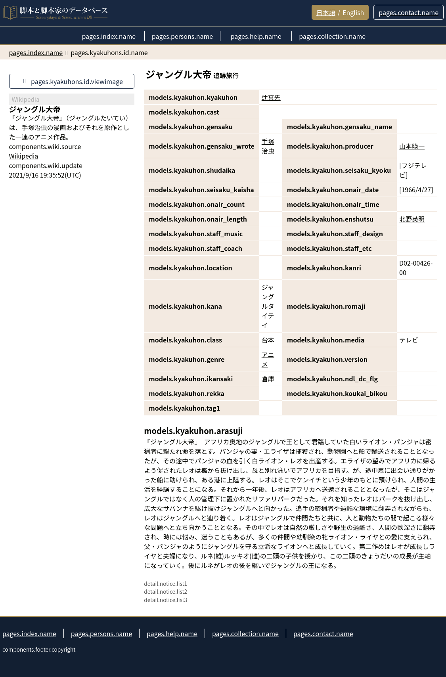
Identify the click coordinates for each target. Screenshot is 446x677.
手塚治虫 (268, 145)
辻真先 (271, 97)
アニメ (268, 359)
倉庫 (268, 378)
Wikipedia (23, 156)
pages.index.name (29, 633)
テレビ (408, 339)
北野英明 (412, 219)
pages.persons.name (101, 633)
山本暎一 (412, 146)
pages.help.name (172, 633)
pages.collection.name (245, 633)
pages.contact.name (323, 633)
